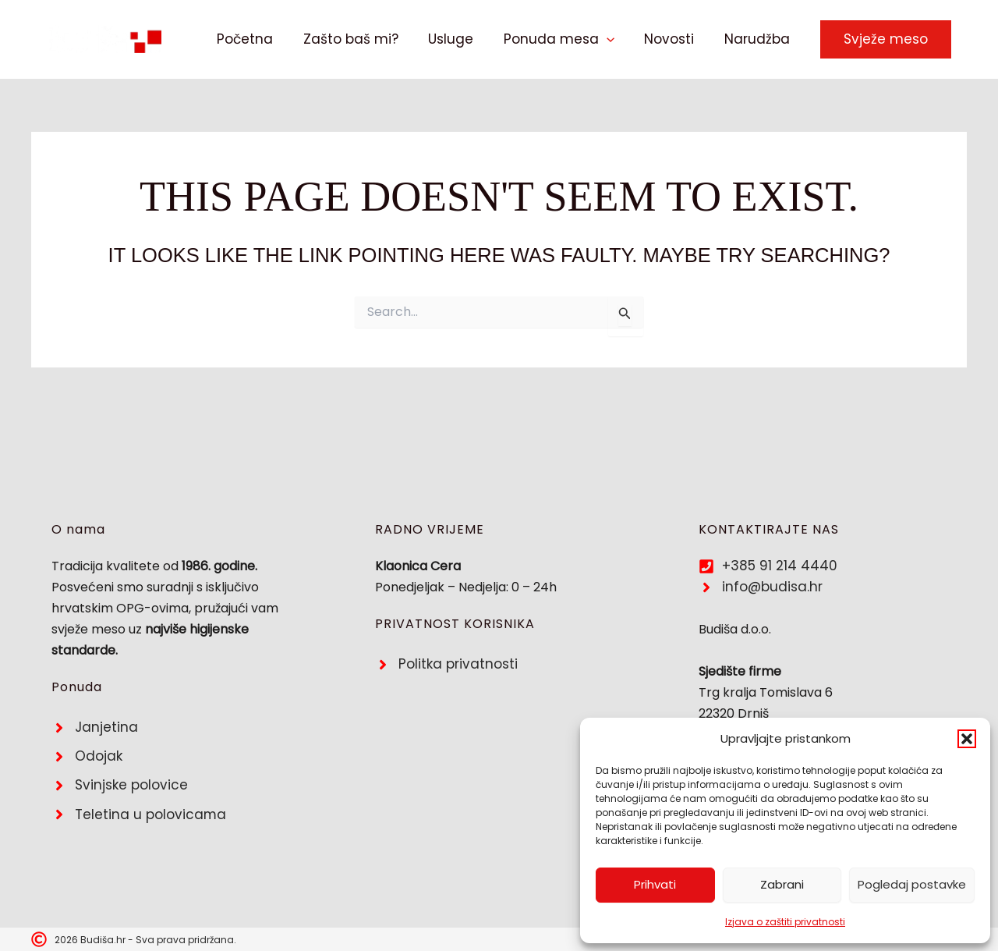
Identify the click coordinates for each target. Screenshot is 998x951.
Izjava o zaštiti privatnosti (785, 921)
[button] (967, 739)
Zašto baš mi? (366, 39)
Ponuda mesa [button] (567, 39)
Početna (264, 39)
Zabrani (782, 884)
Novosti (674, 39)
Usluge (463, 39)
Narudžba (758, 39)
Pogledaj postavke (912, 884)
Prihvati (655, 884)
